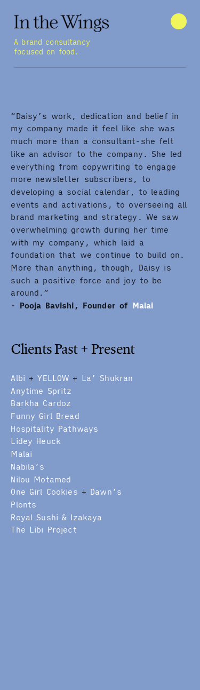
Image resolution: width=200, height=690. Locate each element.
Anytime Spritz (41, 391)
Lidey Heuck (36, 441)
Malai (143, 305)
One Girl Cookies (44, 492)
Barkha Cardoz (41, 403)
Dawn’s (106, 492)
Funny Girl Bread (45, 416)
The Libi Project (43, 530)
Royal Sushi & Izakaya (56, 517)
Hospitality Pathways (54, 429)
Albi (18, 378)
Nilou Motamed (41, 479)
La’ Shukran (107, 378)
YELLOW (53, 378)
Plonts (23, 504)
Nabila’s (27, 467)
